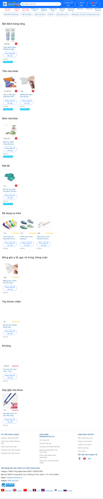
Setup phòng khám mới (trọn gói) (48, 451)
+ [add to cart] (16, 43)
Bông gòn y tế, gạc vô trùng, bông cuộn (85, 14)
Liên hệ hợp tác (45, 443)
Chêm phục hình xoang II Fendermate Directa (26, 238)
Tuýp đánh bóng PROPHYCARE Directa (9, 48)
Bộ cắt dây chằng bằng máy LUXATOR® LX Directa (10, 326)
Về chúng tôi (44, 440)
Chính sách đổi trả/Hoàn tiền (10, 442)
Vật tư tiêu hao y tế (85, 438)
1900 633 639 (68, 4)
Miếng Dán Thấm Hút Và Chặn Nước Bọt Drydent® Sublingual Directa (9, 282)
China (27, 491)
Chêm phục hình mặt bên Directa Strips (43, 238)
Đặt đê (51, 14)
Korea (58, 491)
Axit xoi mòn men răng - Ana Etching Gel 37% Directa (9, 370)
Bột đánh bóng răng (11, 14)
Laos (36, 491)
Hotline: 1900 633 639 (9, 438)
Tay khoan (82, 451)
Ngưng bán (14, 366)
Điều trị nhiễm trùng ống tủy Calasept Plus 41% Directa (8, 143)
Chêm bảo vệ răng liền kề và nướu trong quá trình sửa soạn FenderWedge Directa (9, 238)
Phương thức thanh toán (10, 453)
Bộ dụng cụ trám (62, 14)
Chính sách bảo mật (8, 447)
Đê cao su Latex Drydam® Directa (9, 190)
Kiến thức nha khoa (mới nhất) (48, 462)
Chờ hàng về (14, 233)
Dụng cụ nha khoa (85, 441)
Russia (67, 491)
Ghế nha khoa (83, 448)
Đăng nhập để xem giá (10, 55)
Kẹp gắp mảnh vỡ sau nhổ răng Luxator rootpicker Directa (10, 414)
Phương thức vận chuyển (10, 450)
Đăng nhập (81, 4)
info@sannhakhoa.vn (14, 478)
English (17, 491)
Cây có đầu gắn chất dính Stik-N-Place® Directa (9, 96)
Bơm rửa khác (40, 14)
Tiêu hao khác (26, 14)
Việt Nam (6, 491)
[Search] (40, 4)
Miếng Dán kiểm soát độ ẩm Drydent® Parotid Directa (26, 96)
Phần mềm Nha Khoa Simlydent (47, 456)
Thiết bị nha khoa (84, 445)
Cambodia (47, 491)
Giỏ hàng (93, 4)
